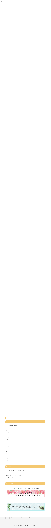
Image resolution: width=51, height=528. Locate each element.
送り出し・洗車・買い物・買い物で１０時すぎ (14, 475)
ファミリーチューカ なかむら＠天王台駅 (14, 417)
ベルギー (7, 446)
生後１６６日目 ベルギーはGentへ (12, 479)
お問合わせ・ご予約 (23, 517)
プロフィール (31, 517)
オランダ (7, 437)
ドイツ (7, 439)
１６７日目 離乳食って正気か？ (12, 477)
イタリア (7, 432)
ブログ (7, 444)
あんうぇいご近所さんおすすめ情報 (12, 425)
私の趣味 (7, 460)
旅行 (6, 453)
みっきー (7, 430)
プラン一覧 (16, 517)
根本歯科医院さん (9, 455)
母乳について (8, 458)
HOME (7, 517)
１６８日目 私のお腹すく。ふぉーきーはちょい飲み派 (15, 470)
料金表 (11, 517)
